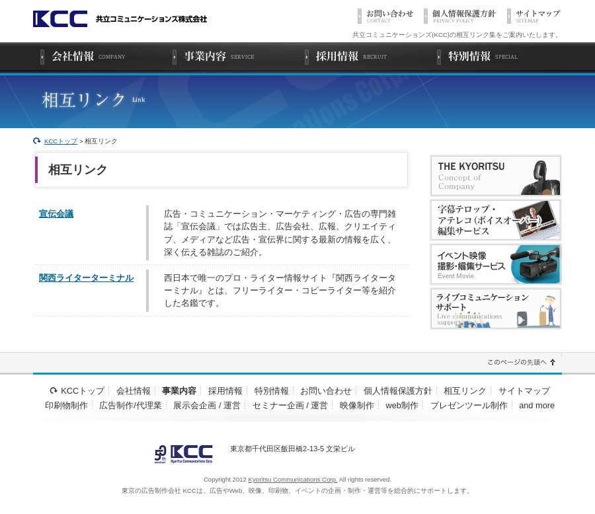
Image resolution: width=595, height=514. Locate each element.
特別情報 (272, 391)
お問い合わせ (326, 391)
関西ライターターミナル (86, 278)
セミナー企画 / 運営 (291, 405)
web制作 (402, 405)
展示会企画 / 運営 (207, 405)
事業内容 (179, 391)
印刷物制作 (66, 405)
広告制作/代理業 (130, 405)
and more (537, 405)
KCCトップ (60, 141)
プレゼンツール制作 (469, 405)
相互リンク (465, 391)
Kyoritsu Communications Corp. (293, 479)
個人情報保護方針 (398, 391)
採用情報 (225, 391)
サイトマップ (524, 391)
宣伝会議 (56, 214)
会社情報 (133, 391)
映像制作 (357, 405)
